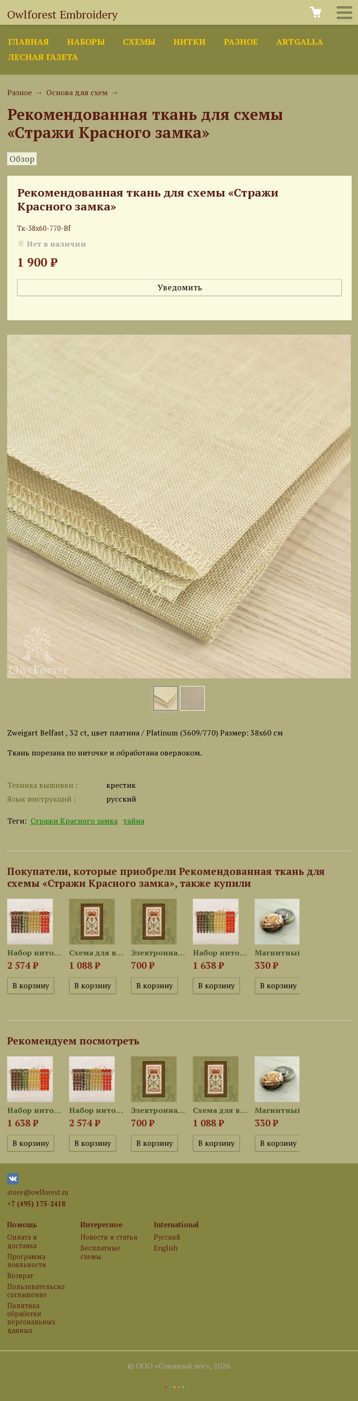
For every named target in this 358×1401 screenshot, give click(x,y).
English (166, 1247)
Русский (167, 1237)
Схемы (139, 41)
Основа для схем (77, 92)
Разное (241, 41)
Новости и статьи (109, 1237)
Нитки (189, 41)
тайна (133, 820)
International (176, 1224)
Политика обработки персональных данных (31, 1318)
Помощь (22, 1224)
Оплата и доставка (22, 1241)
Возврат (20, 1275)
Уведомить (180, 287)
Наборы (86, 41)
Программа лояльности (26, 1260)
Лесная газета (43, 56)
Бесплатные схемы (100, 1252)
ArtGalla (299, 41)
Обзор (22, 158)
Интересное (101, 1224)
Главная (28, 41)
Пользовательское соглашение (35, 1290)
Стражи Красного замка (74, 820)
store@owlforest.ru (37, 1192)
